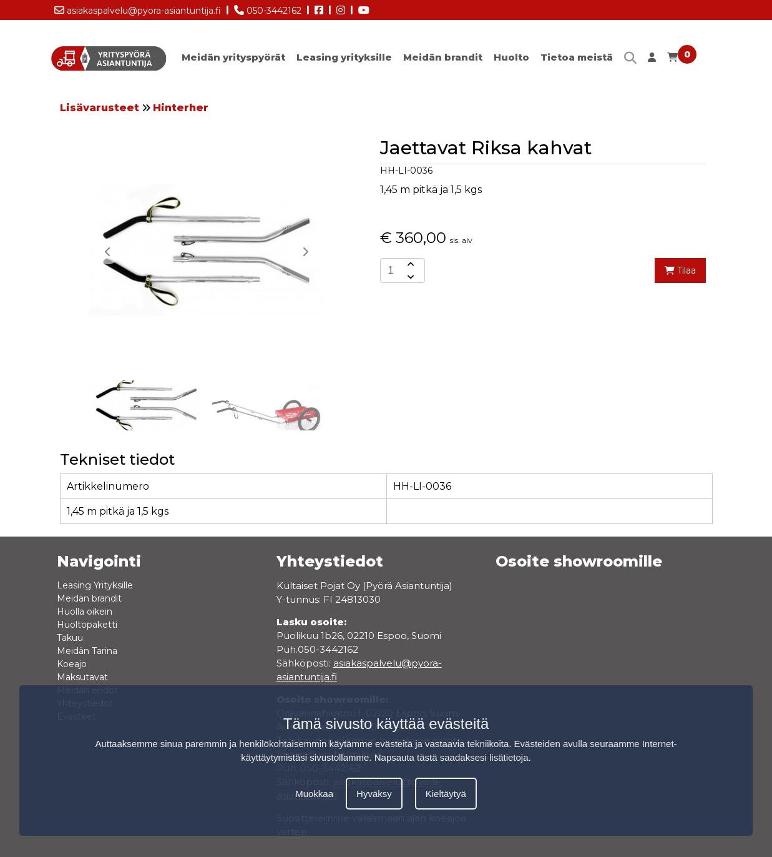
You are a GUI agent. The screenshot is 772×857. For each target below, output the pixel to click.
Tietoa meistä (576, 57)
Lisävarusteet (99, 108)
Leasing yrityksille (344, 57)
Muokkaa (314, 793)
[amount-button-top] (409, 264)
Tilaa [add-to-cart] (680, 270)
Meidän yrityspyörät (233, 57)
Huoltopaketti (87, 624)
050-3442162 (267, 8)
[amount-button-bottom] (409, 276)
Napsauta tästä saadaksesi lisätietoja (451, 757)
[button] (305, 251)
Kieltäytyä (446, 793)
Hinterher (180, 108)
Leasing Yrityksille (95, 585)
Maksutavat (82, 677)
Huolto (511, 57)
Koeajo (72, 664)
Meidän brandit (442, 57)
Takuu (70, 637)
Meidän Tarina (87, 650)
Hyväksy (374, 793)
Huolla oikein (84, 611)
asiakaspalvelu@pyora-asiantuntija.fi (137, 8)
